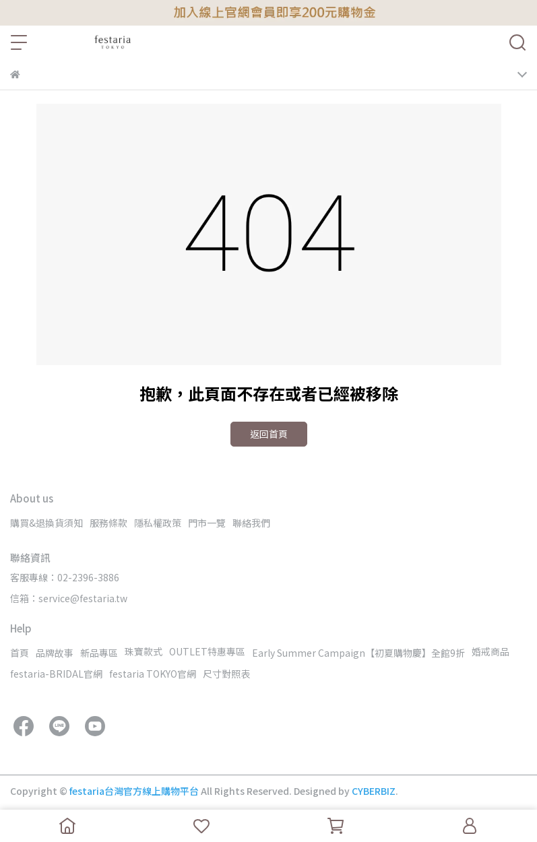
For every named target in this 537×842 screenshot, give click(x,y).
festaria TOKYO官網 (152, 673)
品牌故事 (54, 652)
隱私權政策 (157, 522)
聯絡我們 (251, 522)
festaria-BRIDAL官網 (56, 673)
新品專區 (99, 652)
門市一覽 (207, 522)
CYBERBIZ (374, 791)
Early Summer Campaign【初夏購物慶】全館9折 (358, 652)
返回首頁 (269, 434)
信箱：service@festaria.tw (68, 598)
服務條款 (108, 522)
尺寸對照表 (226, 673)
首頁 (19, 652)
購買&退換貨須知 (46, 522)
